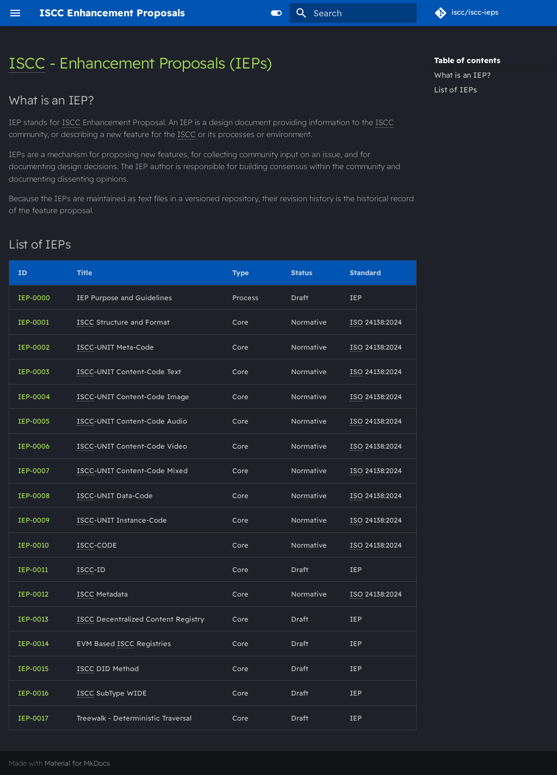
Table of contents (467, 60)
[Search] (353, 13)
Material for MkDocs (77, 763)
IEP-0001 (33, 322)
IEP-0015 (33, 668)
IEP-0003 (33, 371)
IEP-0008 (33, 495)
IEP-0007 (33, 470)
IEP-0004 (34, 396)
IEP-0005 (33, 421)
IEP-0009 (33, 520)
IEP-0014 (33, 643)
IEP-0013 (33, 619)
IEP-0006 (33, 446)
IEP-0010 (33, 545)
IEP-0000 (34, 297)
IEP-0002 (33, 347)
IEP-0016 (33, 693)
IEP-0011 (33, 569)
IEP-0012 (33, 594)
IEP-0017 (33, 718)
